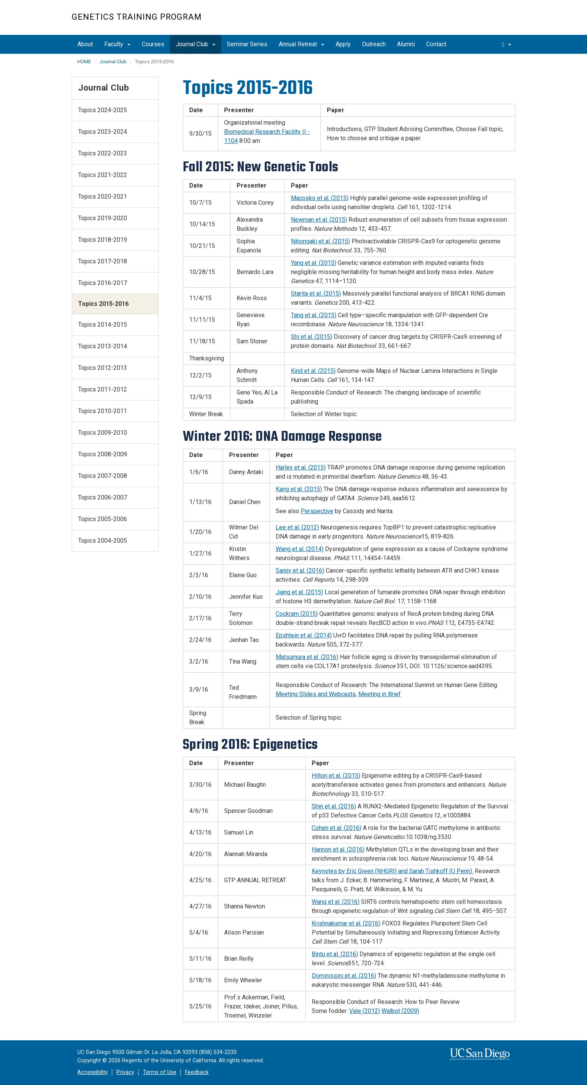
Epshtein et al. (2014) (304, 635)
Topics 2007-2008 (102, 475)
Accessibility (92, 1072)
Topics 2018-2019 (102, 239)
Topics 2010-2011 (102, 411)
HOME (84, 61)
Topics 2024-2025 (102, 110)
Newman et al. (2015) (319, 219)
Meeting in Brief (379, 694)
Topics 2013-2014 (102, 346)
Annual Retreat (301, 44)
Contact (436, 44)
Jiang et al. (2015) (299, 592)
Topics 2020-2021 (102, 196)
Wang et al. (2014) (299, 549)
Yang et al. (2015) (313, 262)
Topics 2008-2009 (102, 454)
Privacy (125, 1072)
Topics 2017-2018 (102, 261)
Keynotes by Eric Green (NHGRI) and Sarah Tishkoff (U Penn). (392, 871)
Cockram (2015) (297, 613)
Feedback (197, 1072)
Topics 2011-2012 (102, 389)
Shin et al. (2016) (334, 806)
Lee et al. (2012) (297, 527)
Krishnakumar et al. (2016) (346, 923)
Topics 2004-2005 (102, 540)
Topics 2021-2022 (102, 174)
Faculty (117, 44)
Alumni (406, 44)
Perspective (317, 511)
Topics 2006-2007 (102, 497)
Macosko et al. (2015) (319, 198)
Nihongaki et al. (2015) (320, 241)
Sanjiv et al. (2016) (300, 570)
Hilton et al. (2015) (336, 775)
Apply (343, 44)
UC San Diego (471, 21)
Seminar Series (247, 44)
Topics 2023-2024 (102, 131)
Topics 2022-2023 (102, 153)
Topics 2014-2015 (102, 324)
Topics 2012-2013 (102, 367)
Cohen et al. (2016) (336, 827)
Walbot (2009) (400, 1011)
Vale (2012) (364, 1011)
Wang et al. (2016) (335, 901)
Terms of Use (159, 1072)
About (85, 44)
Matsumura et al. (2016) (307, 657)
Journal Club (195, 44)
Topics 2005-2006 (102, 519)
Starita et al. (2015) (316, 293)
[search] (506, 44)
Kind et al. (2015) (313, 370)
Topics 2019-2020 (102, 218)
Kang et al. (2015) (299, 489)
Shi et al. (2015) (311, 336)
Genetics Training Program (137, 17)
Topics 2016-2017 (102, 283)
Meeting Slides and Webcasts (316, 694)
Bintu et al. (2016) (335, 954)
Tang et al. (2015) (313, 315)
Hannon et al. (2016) (338, 849)
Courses (153, 44)
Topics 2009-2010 (102, 432)
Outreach (374, 44)
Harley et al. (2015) (301, 467)
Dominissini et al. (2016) (344, 975)
